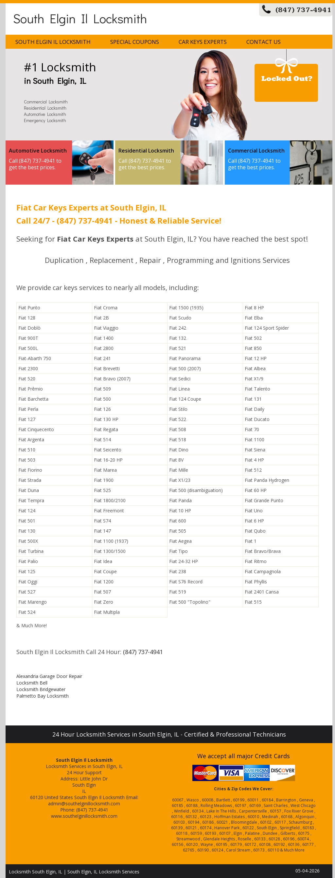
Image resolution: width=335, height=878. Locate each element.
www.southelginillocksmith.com (84, 816)
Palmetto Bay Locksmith (42, 696)
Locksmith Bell (31, 683)
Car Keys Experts (203, 42)
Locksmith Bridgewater (40, 689)
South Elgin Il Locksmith (80, 18)
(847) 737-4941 (303, 10)
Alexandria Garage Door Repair (49, 676)
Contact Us (263, 42)
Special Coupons (134, 42)
